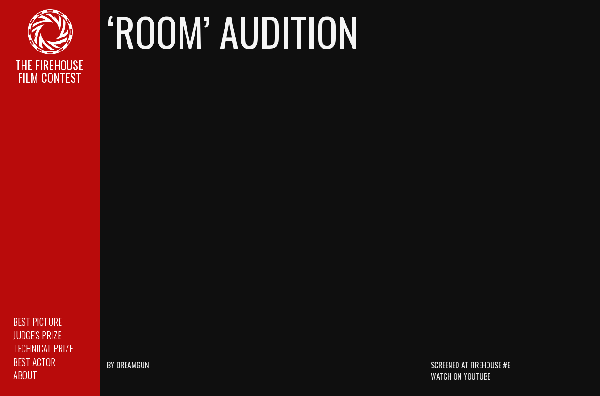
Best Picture (37, 322)
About (25, 375)
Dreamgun (132, 365)
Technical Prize (43, 348)
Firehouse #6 (490, 365)
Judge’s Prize (37, 335)
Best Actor (34, 362)
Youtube (477, 376)
